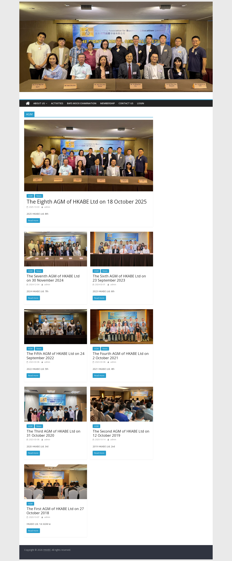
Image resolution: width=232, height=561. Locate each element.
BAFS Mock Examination (81, 103)
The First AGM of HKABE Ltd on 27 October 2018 (55, 510)
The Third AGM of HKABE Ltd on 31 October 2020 (53, 433)
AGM (30, 196)
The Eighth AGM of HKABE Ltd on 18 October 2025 (87, 201)
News (38, 196)
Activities (57, 103)
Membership (107, 103)
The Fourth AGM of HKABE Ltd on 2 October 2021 (121, 355)
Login (140, 103)
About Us (39, 103)
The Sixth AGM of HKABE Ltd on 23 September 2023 (119, 278)
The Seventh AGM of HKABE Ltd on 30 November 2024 (53, 278)
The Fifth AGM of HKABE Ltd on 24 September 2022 (55, 355)
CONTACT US (126, 103)
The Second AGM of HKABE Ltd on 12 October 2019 (121, 433)
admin (47, 207)
